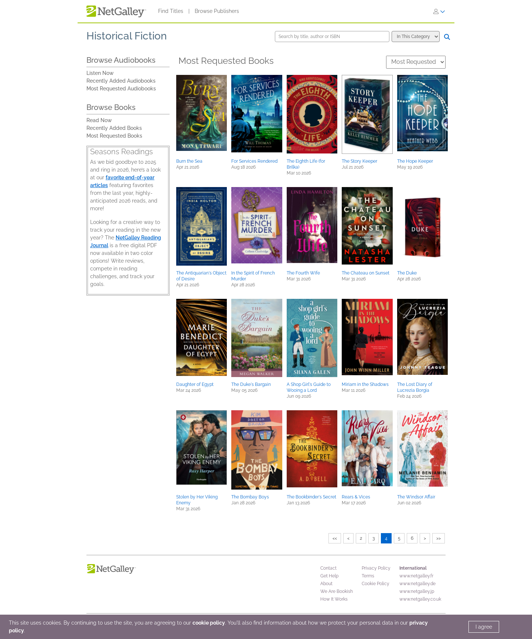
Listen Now (100, 73)
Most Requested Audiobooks (121, 88)
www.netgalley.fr (416, 575)
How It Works (334, 599)
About (326, 583)
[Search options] (416, 36)
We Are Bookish (336, 591)
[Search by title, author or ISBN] (332, 36)
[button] (201, 113)
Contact (328, 568)
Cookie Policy (375, 583)
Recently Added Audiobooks (121, 81)
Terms (368, 575)
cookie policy (208, 623)
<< (334, 538)
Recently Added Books (114, 128)
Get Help (329, 575)
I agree (483, 627)
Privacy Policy (376, 568)
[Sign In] (439, 11)
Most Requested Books (114, 136)
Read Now (99, 120)
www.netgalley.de (417, 583)
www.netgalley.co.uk (420, 599)
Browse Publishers (217, 11)
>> (438, 538)
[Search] (447, 37)
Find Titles (170, 11)
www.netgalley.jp (416, 591)
